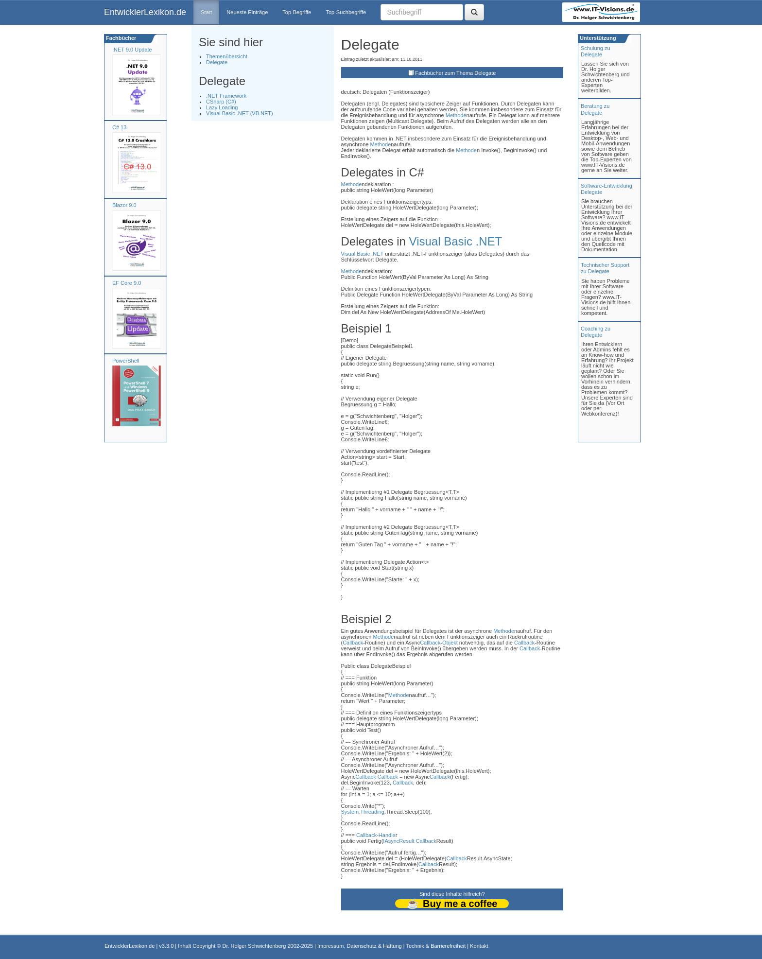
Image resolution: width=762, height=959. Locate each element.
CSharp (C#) (221, 102)
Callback (353, 642)
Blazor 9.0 (124, 205)
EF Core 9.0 (126, 283)
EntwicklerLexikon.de (145, 12)
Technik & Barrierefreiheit (436, 946)
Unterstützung (597, 38)
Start (206, 12)
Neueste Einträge (247, 12)
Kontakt (479, 946)
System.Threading (362, 812)
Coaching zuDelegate (595, 332)
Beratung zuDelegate (595, 109)
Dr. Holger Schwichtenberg (254, 946)
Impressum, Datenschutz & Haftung (359, 946)
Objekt (450, 642)
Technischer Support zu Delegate (605, 268)
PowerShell (125, 361)
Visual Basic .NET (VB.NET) (239, 113)
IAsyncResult (398, 841)
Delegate (216, 62)
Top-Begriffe (296, 12)
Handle (387, 835)
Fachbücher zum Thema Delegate (455, 73)
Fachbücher (120, 38)
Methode (456, 115)
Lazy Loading (222, 107)
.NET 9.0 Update (132, 49)
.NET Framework (226, 96)
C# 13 (119, 127)
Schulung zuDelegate (595, 51)
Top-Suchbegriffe (346, 12)
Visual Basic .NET (455, 241)
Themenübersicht (226, 56)
